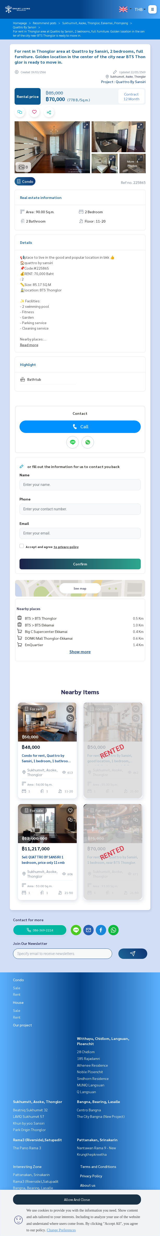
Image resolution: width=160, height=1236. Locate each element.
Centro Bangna (89, 1109)
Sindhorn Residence (93, 1078)
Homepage (20, 23)
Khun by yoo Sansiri (28, 1123)
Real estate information (40, 197)
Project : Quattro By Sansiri (123, 81)
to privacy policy (66, 547)
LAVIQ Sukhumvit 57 (28, 1116)
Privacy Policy (91, 1175)
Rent (17, 994)
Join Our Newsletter (30, 943)
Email (24, 523)
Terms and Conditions (98, 1166)
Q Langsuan (86, 1091)
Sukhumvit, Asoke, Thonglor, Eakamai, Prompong (95, 23)
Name (24, 474)
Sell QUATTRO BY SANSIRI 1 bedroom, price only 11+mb (43, 860)
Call (80, 426)
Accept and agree (39, 547)
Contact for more (28, 919)
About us (87, 1185)
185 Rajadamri (88, 1058)
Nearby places (28, 608)
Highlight (28, 364)
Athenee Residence (92, 1065)
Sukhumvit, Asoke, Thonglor (37, 1101)
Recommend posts (44, 23)
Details (26, 242)
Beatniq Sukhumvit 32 (30, 1109)
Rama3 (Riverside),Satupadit (37, 1139)
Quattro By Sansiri (24, 27)
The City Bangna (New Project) (101, 1116)
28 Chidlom (86, 1051)
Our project (22, 1025)
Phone (25, 499)
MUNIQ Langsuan (90, 1085)
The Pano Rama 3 (27, 1147)
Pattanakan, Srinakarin (97, 1139)
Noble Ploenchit (90, 1071)
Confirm (80, 564)
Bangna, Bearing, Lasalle (98, 1101)
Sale (16, 987)
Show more (80, 651)
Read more (29, 344)
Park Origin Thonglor (29, 1129)
